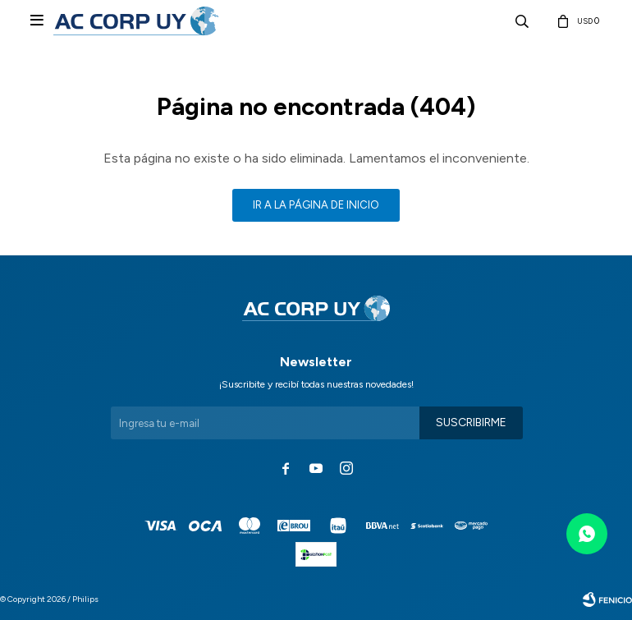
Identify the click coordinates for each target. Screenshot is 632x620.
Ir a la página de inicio (316, 205)
